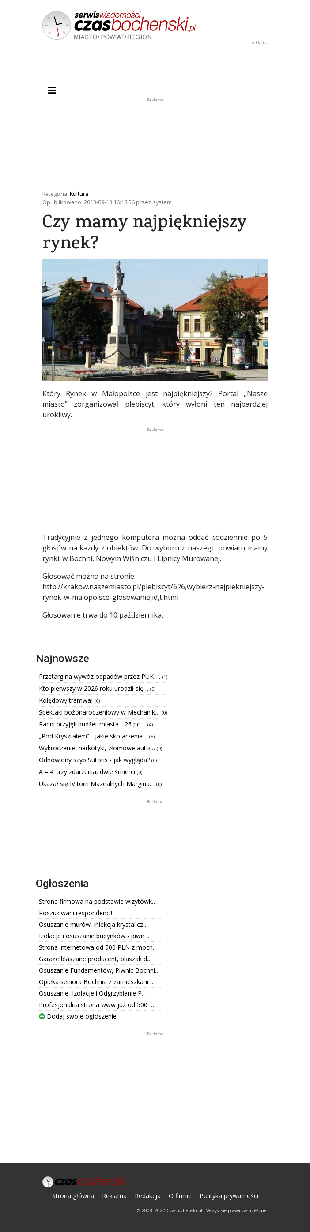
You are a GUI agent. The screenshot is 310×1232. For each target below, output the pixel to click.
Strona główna (73, 1195)
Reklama (114, 1195)
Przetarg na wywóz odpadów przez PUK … (100, 676)
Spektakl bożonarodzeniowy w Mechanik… (100, 712)
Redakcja (148, 1195)
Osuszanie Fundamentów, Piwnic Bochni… (99, 970)
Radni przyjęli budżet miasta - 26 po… (93, 724)
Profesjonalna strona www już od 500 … (96, 1004)
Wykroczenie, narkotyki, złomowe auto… (98, 748)
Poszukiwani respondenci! (75, 913)
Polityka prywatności (229, 1195)
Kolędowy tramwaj (67, 700)
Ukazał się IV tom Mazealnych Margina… (97, 783)
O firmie (180, 1195)
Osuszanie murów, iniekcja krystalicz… (93, 924)
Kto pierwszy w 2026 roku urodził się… (94, 688)
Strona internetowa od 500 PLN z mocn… (98, 947)
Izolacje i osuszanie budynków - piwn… (94, 936)
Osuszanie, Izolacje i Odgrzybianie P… (93, 993)
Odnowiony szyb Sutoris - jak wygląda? (95, 760)
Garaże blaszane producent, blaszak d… (95, 959)
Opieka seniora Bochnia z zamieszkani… (96, 981)
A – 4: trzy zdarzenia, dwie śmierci (88, 772)
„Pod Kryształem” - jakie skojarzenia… (94, 736)
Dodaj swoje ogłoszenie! (78, 1016)
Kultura (79, 194)
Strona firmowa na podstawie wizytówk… (98, 901)
